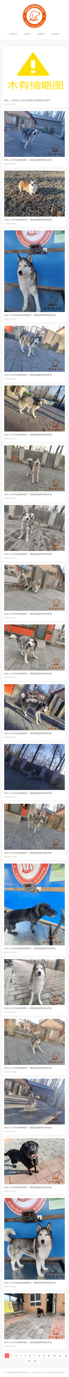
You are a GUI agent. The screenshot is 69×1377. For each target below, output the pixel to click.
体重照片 (41, 34)
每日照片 (13, 34)
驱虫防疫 (55, 34)
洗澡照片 (27, 34)
